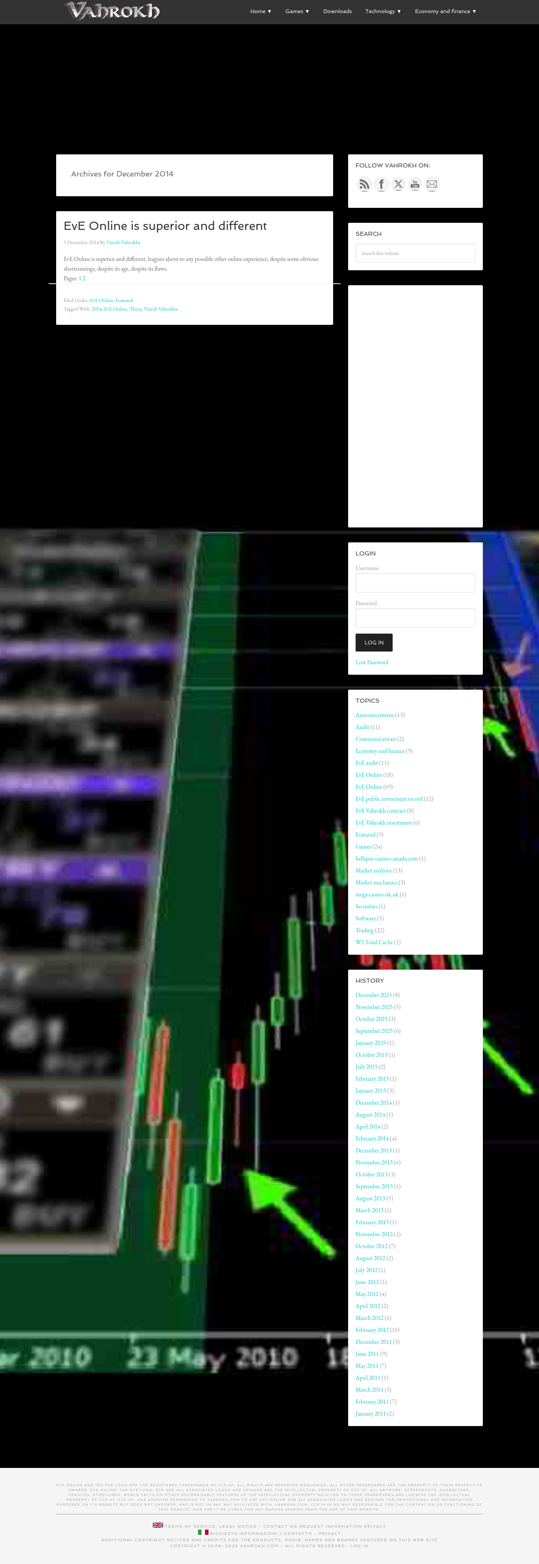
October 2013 (371, 1174)
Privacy (375, 1526)
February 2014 (372, 1138)
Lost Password (372, 662)
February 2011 (372, 1402)
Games (363, 846)
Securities (366, 906)
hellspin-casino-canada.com (387, 858)
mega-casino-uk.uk (377, 894)
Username (367, 568)
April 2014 (368, 1126)
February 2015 (372, 1079)
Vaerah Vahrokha (161, 308)
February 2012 (372, 1330)
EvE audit (367, 763)
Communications (376, 739)
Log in (360, 1546)
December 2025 (374, 995)
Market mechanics (377, 882)
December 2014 (374, 1102)
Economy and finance (380, 751)
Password (366, 603)
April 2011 (368, 1378)
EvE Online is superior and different (180, 225)
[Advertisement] (269, 75)
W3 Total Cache (374, 942)
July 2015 (367, 1067)
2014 (97, 308)
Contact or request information (313, 1526)
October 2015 (371, 1055)
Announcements (375, 715)
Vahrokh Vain (112, 11)
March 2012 (370, 1318)
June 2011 (367, 1354)
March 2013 (370, 1210)
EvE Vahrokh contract (381, 811)
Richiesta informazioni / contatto (261, 1533)
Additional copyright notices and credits (164, 1540)
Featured (124, 300)
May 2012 (367, 1294)
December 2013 (374, 1150)
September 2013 (374, 1186)
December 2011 (374, 1342)
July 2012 (367, 1270)
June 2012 (367, 1282)
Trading (365, 930)
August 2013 (370, 1198)
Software (366, 918)
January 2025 (371, 1043)
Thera (135, 308)
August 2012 (370, 1258)
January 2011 (371, 1413)
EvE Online (101, 300)
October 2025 (371, 1019)
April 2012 (368, 1306)
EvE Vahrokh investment (384, 822)
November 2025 (374, 1007)
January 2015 (371, 1091)
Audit (362, 727)
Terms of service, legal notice (211, 1526)
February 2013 (372, 1222)
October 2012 (371, 1246)
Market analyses (374, 870)
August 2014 (370, 1114)
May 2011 (367, 1366)
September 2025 (374, 1031)
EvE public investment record (389, 799)
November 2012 (374, 1234)
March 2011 (370, 1390)
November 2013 (374, 1162)
